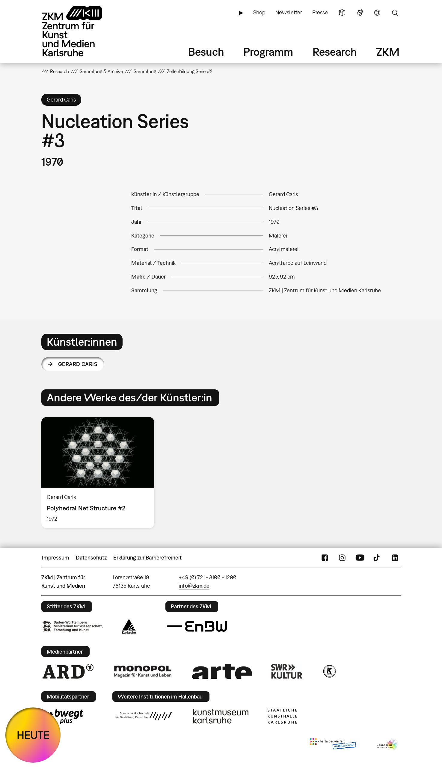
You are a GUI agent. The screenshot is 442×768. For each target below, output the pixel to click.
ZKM (387, 51)
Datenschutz (91, 557)
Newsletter (288, 12)
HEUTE (33, 734)
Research (335, 51)
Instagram (342, 558)
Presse (320, 12)
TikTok (377, 558)
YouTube (360, 558)
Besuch (206, 51)
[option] (100, 473)
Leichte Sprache (342, 12)
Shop (259, 12)
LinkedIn (395, 558)
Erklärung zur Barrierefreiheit (147, 557)
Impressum (55, 557)
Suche (395, 12)
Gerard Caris (78, 364)
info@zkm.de (194, 586)
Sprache (377, 12)
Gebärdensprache (360, 12)
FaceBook (325, 558)
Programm (268, 51)
